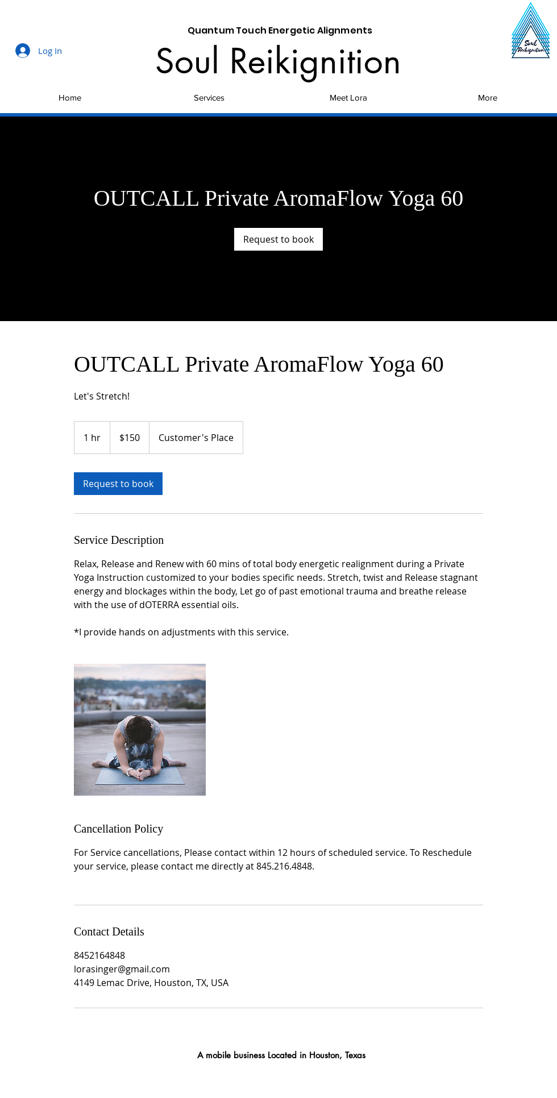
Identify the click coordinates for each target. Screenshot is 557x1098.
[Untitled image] (140, 730)
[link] (278, 239)
